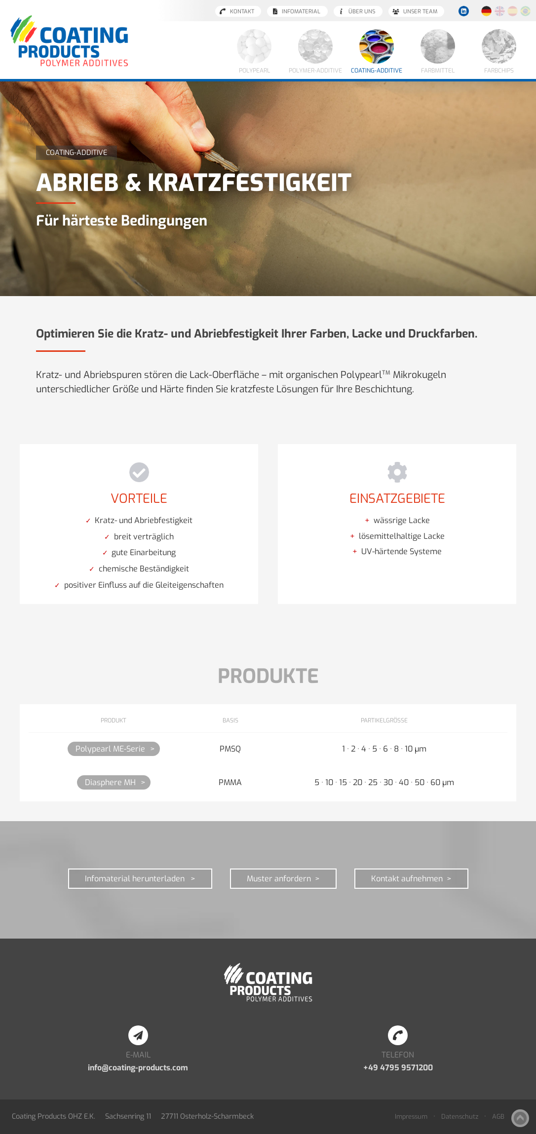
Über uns (361, 11)
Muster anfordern (279, 878)
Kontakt (242, 11)
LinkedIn (463, 11)
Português (525, 11)
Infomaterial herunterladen (136, 878)
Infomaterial (301, 11)
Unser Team (420, 11)
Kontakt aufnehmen (407, 878)
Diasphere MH (110, 782)
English (499, 11)
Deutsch (486, 11)
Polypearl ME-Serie (110, 749)
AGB (498, 1116)
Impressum (411, 1116)
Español (512, 11)
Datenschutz (459, 1116)
